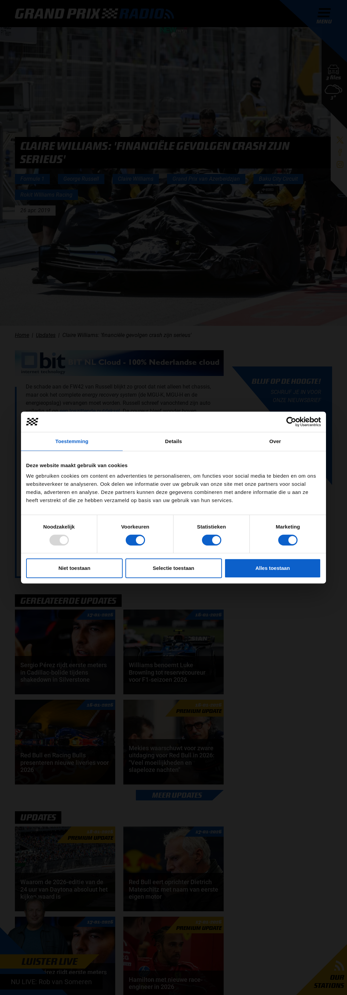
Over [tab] (275, 441)
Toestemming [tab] (71, 441)
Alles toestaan (273, 568)
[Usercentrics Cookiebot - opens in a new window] (291, 422)
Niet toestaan (74, 568)
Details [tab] (173, 441)
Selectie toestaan (174, 568)
